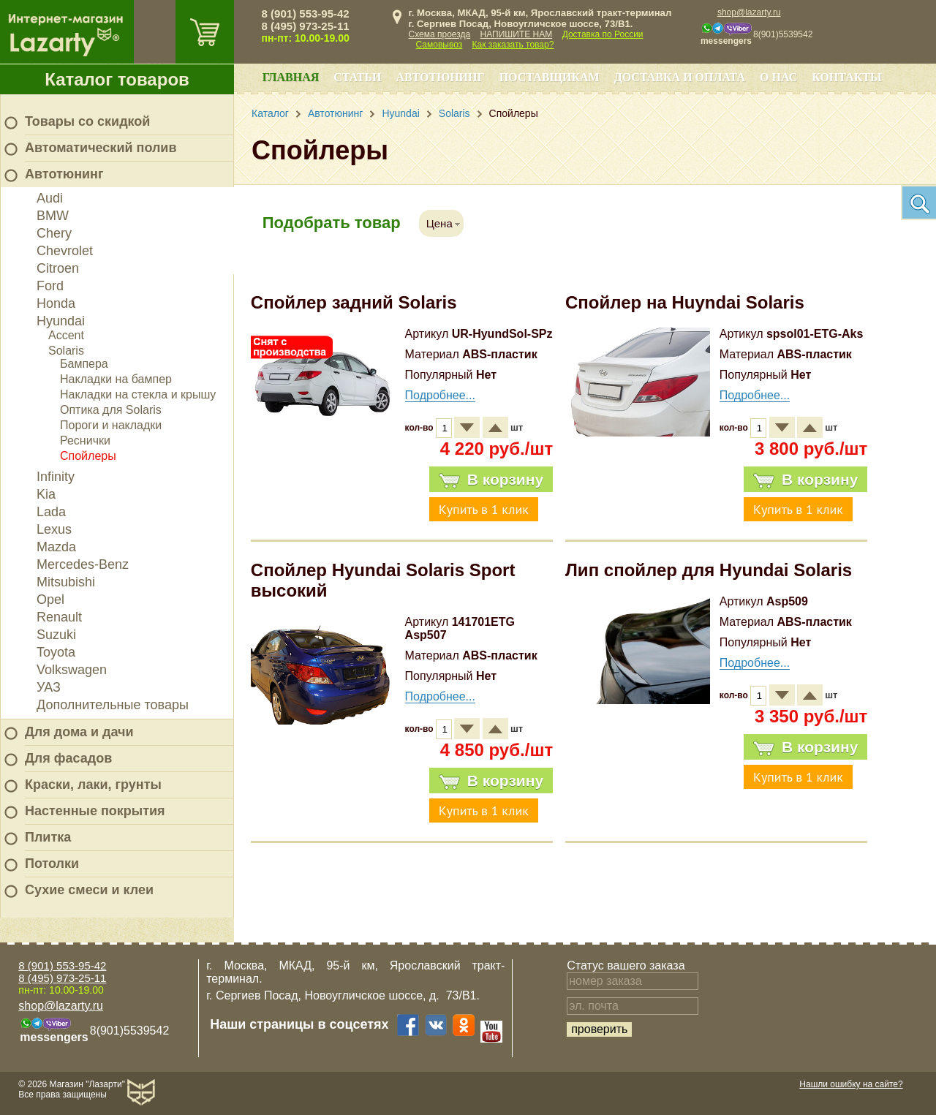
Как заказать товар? (513, 44)
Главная (291, 77)
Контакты (847, 77)
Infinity (56, 476)
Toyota (56, 652)
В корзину (491, 479)
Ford (50, 286)
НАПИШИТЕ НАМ (516, 34)
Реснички (85, 440)
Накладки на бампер (116, 379)
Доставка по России (603, 34)
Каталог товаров (117, 79)
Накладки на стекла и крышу (138, 394)
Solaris (66, 350)
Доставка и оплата (679, 77)
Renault (59, 617)
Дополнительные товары (113, 705)
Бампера (84, 364)
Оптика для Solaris (111, 410)
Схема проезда (440, 34)
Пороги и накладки (111, 425)
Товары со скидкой (87, 121)
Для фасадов (68, 758)
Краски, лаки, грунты (93, 784)
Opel (50, 599)
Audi (50, 198)
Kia (46, 494)
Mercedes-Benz (83, 564)
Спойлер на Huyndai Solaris (684, 302)
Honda (56, 303)
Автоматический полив (101, 147)
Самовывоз (439, 44)
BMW (53, 215)
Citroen (58, 268)
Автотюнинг (64, 174)
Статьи (357, 77)
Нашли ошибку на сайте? (850, 1084)
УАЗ (49, 687)
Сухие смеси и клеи (89, 889)
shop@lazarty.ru (749, 12)
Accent (66, 335)
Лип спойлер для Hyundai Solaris (708, 570)
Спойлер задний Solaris (354, 302)
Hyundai (61, 321)
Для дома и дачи (79, 732)
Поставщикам (549, 77)
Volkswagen (72, 669)
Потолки (52, 863)
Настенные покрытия (95, 811)
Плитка (48, 837)
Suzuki (56, 634)
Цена (439, 223)
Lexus (54, 529)
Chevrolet (65, 250)
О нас (778, 77)
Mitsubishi (66, 582)
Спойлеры (88, 456)
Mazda (56, 547)
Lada (51, 511)
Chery (54, 233)
